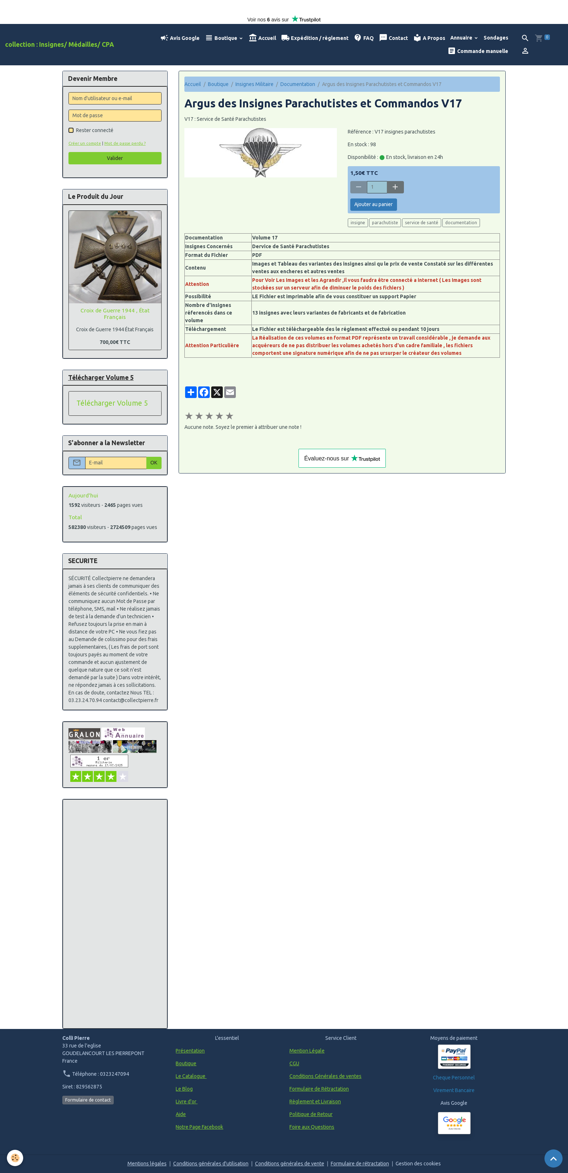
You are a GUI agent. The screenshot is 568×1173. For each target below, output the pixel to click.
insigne (358, 222)
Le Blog (184, 1089)
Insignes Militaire (254, 84)
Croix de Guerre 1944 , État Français (115, 313)
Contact (393, 38)
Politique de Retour (311, 1114)
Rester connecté (94, 130)
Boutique (221, 38)
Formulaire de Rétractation (319, 1089)
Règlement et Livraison (315, 1101)
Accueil (262, 38)
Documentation (297, 84)
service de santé (421, 222)
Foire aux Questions (311, 1127)
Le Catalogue (191, 1076)
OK (153, 462)
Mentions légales (147, 1163)
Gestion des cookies (418, 1163)
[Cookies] (15, 1158)
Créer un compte (84, 143)
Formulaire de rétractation (360, 1163)
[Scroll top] (553, 1158)
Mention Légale (307, 1051)
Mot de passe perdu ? (125, 143)
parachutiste (385, 222)
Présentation (190, 1051)
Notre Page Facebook (199, 1127)
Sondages (496, 38)
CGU (294, 1063)
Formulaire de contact (88, 1100)
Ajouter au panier (373, 204)
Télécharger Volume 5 (112, 403)
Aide (181, 1114)
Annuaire (461, 38)
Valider (115, 158)
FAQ (364, 38)
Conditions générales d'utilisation (210, 1163)
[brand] (59, 44)
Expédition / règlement (314, 38)
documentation (461, 222)
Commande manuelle (477, 51)
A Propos (429, 38)
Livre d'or (186, 1101)
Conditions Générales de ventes (325, 1076)
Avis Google (180, 38)
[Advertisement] (115, 914)
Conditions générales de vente (289, 1163)
